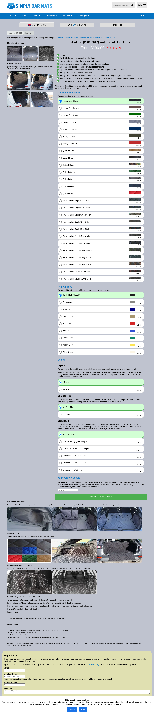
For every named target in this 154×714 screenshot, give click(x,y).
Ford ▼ (37, 15)
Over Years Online (77, 25)
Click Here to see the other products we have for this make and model (85, 38)
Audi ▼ (13, 15)
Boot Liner (28, 33)
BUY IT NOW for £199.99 (101, 496)
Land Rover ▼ (51, 15)
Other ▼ (141, 15)
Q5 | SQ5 (19, 33)
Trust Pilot (117, 25)
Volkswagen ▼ (84, 15)
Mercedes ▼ (67, 15)
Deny (83, 709)
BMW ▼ (25, 15)
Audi (10, 33)
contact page (94, 664)
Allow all (72, 709)
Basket (142, 5)
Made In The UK (37, 25)
